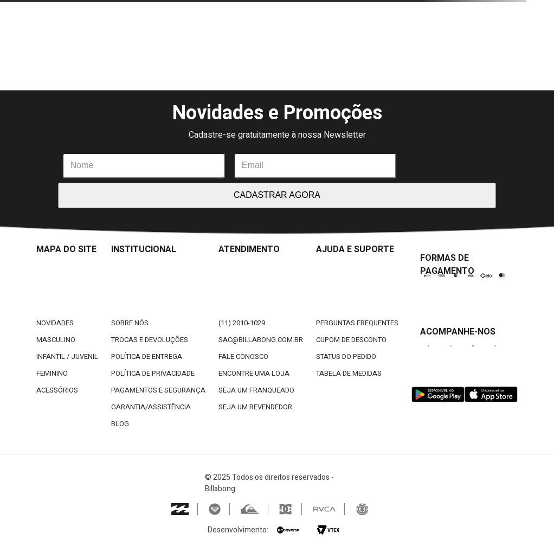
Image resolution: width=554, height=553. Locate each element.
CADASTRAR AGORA (277, 195)
